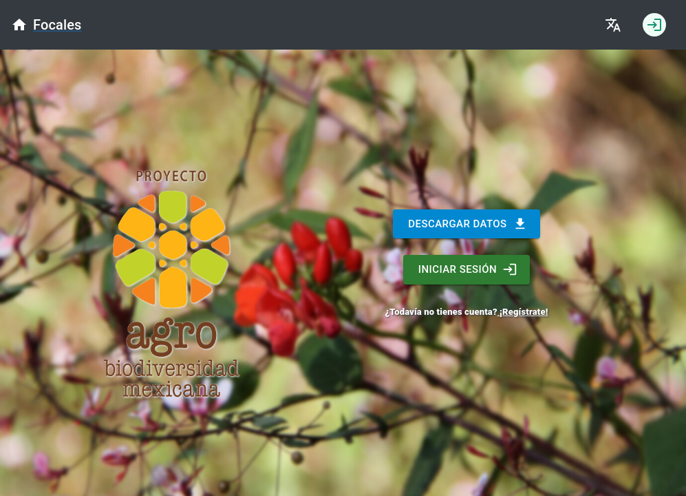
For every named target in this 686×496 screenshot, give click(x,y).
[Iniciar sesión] (654, 25)
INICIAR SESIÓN (466, 269)
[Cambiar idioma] (613, 25)
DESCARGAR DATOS (466, 223)
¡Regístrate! (522, 312)
